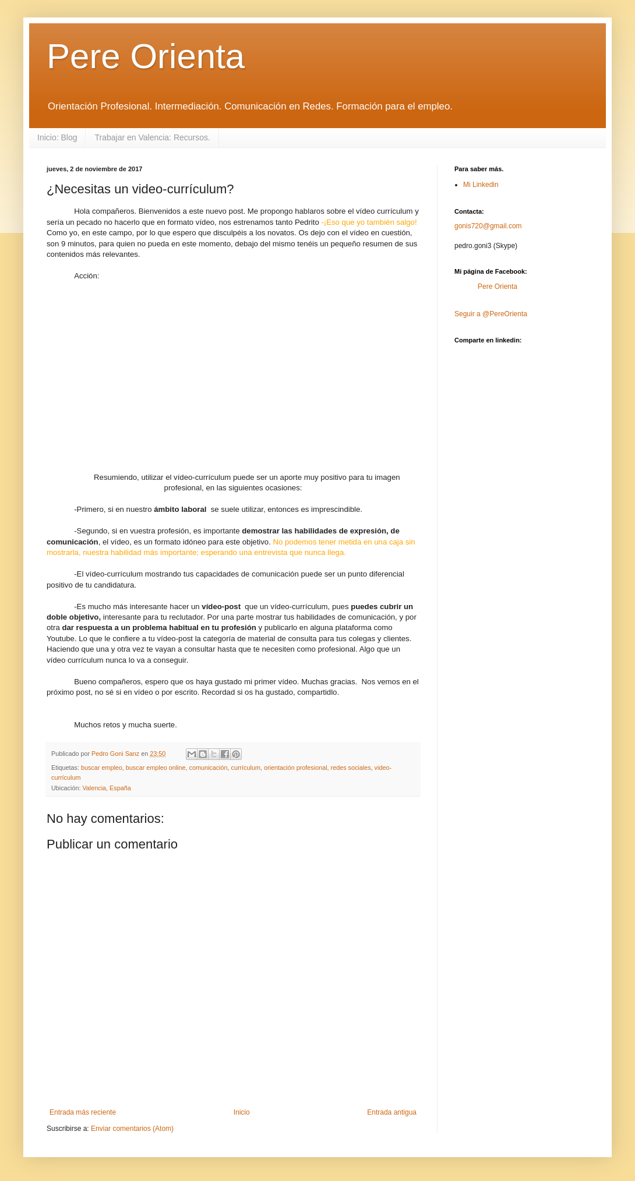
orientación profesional (295, 767)
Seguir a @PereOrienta (490, 314)
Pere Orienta (146, 56)
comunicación (208, 767)
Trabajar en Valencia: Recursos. (152, 137)
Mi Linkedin (481, 185)
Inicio (242, 1112)
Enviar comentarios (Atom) (132, 1129)
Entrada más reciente (83, 1112)
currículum (245, 767)
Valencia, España (106, 787)
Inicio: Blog (57, 137)
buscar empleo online (156, 767)
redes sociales (351, 767)
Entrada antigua (392, 1112)
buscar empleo (101, 767)
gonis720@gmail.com (488, 226)
